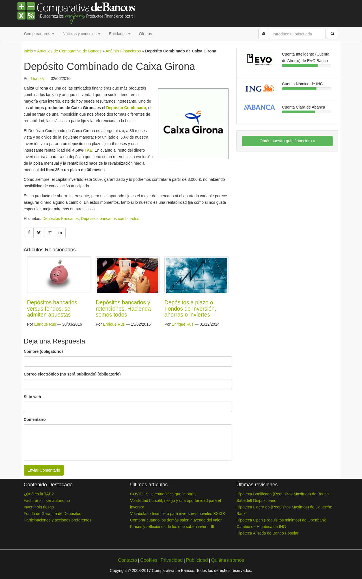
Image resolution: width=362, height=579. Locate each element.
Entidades (119, 33)
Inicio (28, 51)
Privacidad (172, 560)
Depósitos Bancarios (60, 218)
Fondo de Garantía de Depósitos (52, 513)
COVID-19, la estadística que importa (163, 494)
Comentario (35, 419)
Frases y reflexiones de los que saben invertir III (172, 526)
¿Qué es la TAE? (39, 494)
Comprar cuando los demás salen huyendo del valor (176, 520)
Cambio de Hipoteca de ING (261, 526)
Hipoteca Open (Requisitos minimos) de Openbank (281, 520)
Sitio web (32, 397)
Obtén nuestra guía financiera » (287, 141)
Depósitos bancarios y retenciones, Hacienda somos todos (123, 308)
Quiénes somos (227, 560)
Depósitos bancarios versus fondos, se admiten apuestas (52, 308)
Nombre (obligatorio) (43, 351)
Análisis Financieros (123, 51)
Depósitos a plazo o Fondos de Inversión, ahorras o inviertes (190, 308)
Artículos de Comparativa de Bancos (69, 51)
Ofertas (145, 33)
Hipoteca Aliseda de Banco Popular (267, 533)
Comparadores (39, 33)
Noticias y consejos (82, 33)
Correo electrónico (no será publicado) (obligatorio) (72, 374)
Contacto (127, 560)
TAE (88, 150)
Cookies (149, 560)
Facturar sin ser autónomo (47, 500)
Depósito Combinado (126, 107)
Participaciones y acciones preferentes (58, 520)
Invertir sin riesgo (39, 507)
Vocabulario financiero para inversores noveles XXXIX (177, 513)
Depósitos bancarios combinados (110, 218)
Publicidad (197, 560)
